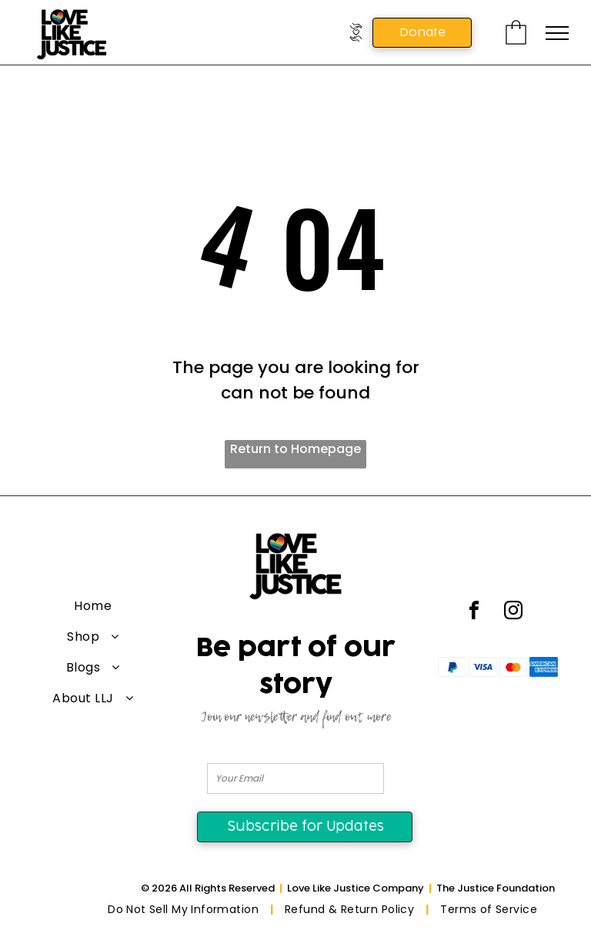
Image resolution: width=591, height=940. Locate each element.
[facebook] (474, 612)
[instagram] (513, 612)
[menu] (557, 33)
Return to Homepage (295, 449)
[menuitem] (93, 606)
